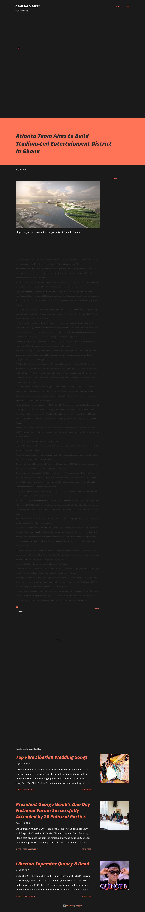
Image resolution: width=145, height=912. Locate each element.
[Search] (119, 6)
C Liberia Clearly (27, 6)
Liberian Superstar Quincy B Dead (52, 864)
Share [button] (114, 178)
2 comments (28, 790)
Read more (86, 790)
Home (19, 48)
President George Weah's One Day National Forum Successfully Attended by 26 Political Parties (53, 810)
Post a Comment (30, 849)
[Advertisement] (72, 29)
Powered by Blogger (72, 906)
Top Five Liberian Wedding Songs (52, 757)
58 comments (29, 896)
